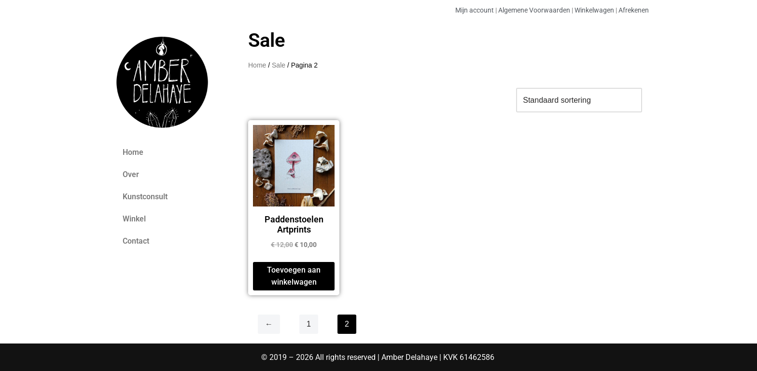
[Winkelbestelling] (579, 100)
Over (131, 174)
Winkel (134, 218)
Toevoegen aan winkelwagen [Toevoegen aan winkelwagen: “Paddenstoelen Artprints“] (294, 276)
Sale (278, 65)
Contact (136, 241)
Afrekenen (633, 10)
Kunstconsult (145, 196)
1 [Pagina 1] (309, 324)
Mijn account (474, 10)
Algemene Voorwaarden (534, 10)
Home (133, 152)
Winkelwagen (594, 10)
